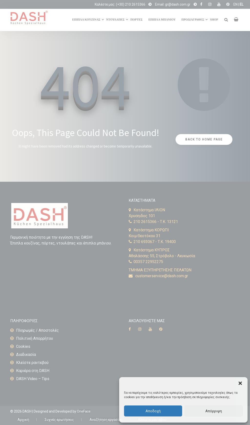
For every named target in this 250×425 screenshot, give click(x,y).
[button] (240, 383)
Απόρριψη (213, 411)
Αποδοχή (153, 411)
